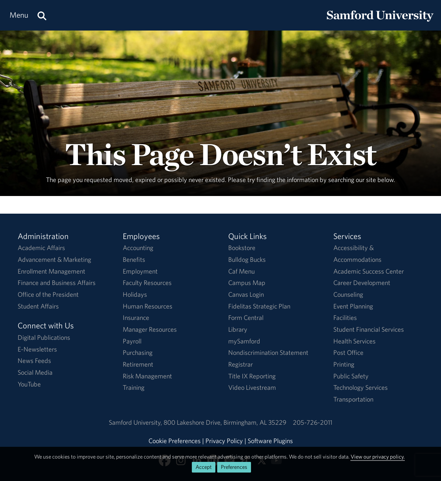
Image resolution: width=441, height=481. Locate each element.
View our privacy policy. (378, 456)
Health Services (354, 341)
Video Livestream (252, 387)
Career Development (361, 282)
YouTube (29, 384)
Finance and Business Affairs (57, 282)
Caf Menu (241, 271)
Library (237, 329)
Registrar (240, 364)
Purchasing (138, 352)
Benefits (134, 259)
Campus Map (246, 282)
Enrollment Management (51, 271)
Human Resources (147, 306)
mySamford (244, 341)
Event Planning (353, 306)
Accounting (138, 247)
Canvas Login (246, 294)
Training (133, 387)
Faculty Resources (147, 282)
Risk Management (147, 376)
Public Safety (351, 376)
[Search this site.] (42, 15)
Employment (140, 271)
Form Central (245, 317)
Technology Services (360, 387)
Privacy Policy (224, 441)
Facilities (345, 317)
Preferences (234, 466)
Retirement (138, 364)
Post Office (348, 352)
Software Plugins (270, 441)
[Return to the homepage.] (380, 22)
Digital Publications (44, 337)
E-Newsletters (37, 349)
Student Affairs (38, 306)
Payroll (132, 341)
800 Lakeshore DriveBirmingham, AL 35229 (225, 422)
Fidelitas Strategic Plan (259, 306)
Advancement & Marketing (54, 259)
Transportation (353, 399)
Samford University (136, 422)
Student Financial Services (368, 329)
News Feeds (34, 360)
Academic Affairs (41, 247)
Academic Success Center (368, 271)
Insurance (136, 317)
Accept (204, 466)
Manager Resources (150, 329)
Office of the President (48, 294)
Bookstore (241, 247)
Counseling (348, 294)
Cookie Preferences (174, 441)
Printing (343, 364)
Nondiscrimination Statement (268, 352)
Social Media (35, 372)
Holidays (135, 294)
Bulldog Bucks (247, 259)
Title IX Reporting (252, 376)
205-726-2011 (312, 422)
